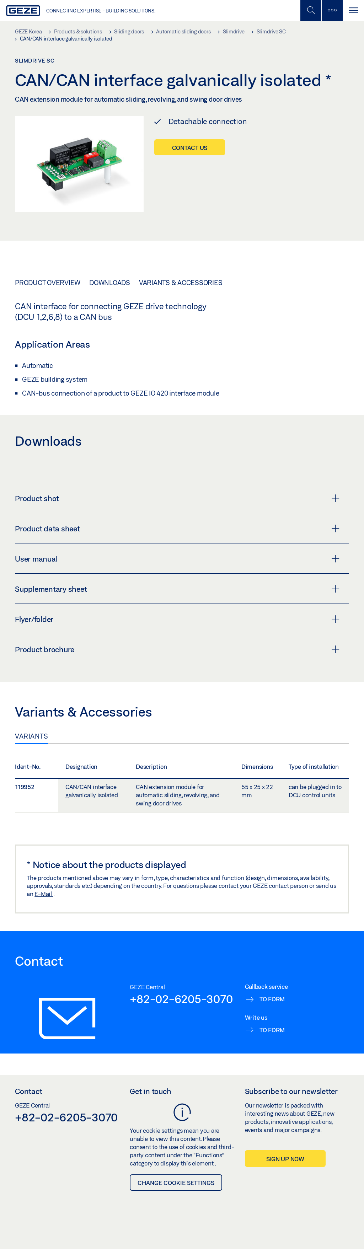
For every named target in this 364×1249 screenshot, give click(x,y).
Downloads (109, 282)
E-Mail (43, 893)
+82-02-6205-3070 (181, 998)
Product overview (47, 282)
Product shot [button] (177, 498)
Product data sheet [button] (177, 528)
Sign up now (285, 1159)
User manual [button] (177, 558)
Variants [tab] (31, 736)
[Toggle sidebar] (332, 10)
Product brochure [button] (177, 649)
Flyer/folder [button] (177, 619)
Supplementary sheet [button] (177, 589)
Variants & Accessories (181, 282)
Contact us (190, 147)
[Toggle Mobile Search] (310, 10)
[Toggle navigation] (353, 10)
